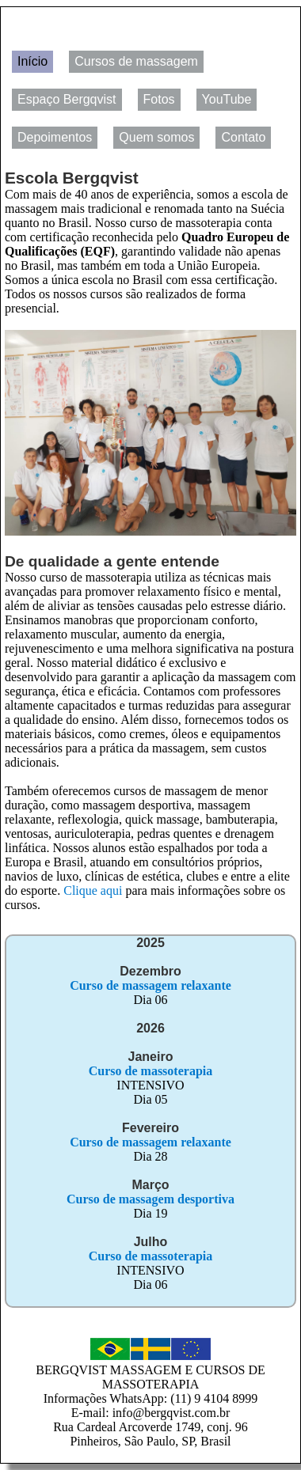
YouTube (227, 99)
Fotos (159, 99)
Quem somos (156, 137)
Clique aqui (92, 890)
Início (32, 61)
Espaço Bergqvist (66, 99)
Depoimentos (54, 137)
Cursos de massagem (136, 61)
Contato (243, 137)
